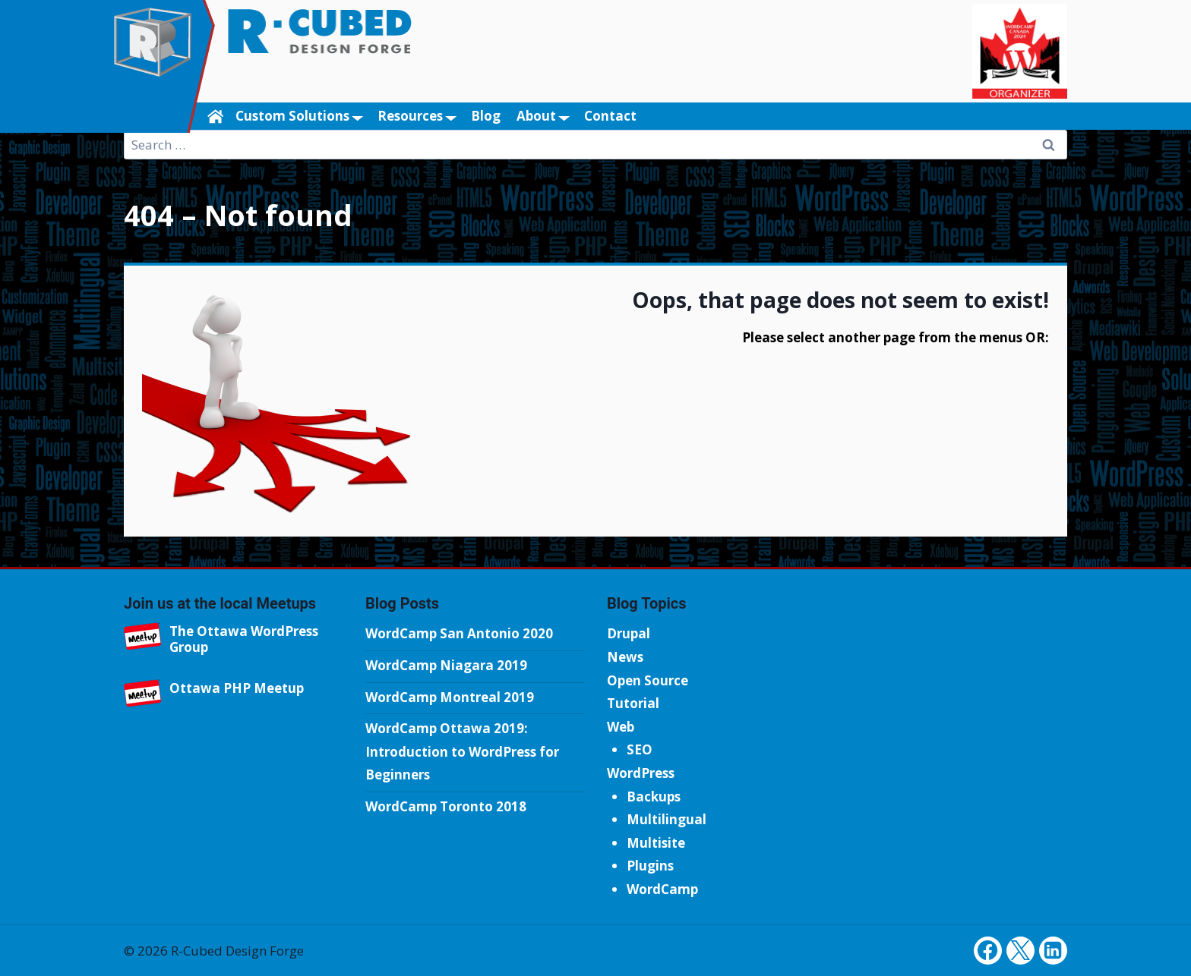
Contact (610, 115)
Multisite (656, 843)
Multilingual (666, 819)
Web (620, 726)
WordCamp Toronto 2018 (445, 806)
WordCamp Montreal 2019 (449, 697)
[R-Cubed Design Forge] (160, 66)
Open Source (647, 680)
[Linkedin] (1053, 951)
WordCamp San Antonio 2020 (459, 633)
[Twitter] (1020, 951)
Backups (654, 796)
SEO (639, 749)
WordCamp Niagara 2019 (446, 665)
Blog (486, 115)
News (625, 657)
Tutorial (633, 703)
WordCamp (662, 889)
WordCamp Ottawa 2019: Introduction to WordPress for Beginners (462, 751)
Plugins (650, 865)
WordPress (640, 773)
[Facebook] (988, 951)
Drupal (628, 633)
